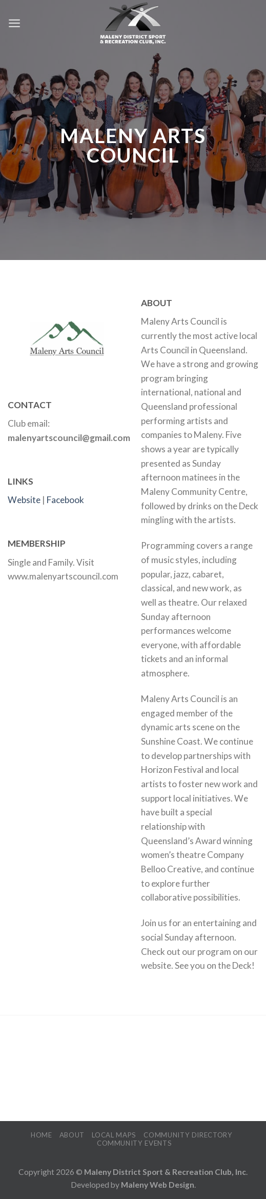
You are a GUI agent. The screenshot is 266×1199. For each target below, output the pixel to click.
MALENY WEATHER (133, 1069)
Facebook (65, 499)
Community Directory (188, 1135)
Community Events (134, 1143)
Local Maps (114, 1135)
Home (41, 1135)
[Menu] (14, 23)
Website (24, 499)
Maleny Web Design (157, 1184)
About (72, 1135)
